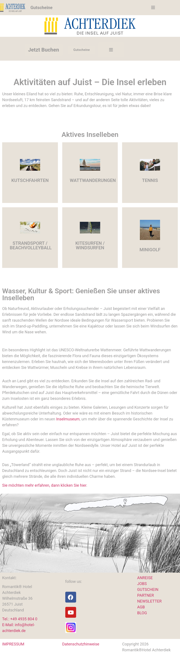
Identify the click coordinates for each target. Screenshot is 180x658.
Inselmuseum (68, 419)
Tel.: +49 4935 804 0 (19, 619)
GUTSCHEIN (148, 589)
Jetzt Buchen (43, 50)
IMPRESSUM (13, 644)
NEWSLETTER (149, 601)
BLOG (142, 613)
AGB (141, 607)
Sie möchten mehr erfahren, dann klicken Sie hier (44, 485)
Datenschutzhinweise (80, 644)
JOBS (142, 583)
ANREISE (145, 577)
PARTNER (145, 595)
